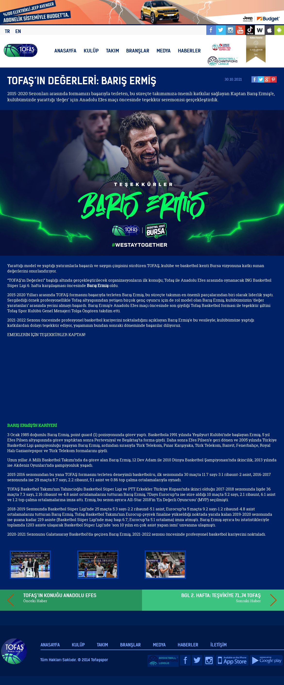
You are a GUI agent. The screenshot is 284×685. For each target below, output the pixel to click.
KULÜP (91, 51)
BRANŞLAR (137, 51)
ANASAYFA (65, 51)
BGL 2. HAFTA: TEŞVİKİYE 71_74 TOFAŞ (221, 595)
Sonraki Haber (248, 600)
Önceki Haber (35, 600)
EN (18, 31)
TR (7, 31)
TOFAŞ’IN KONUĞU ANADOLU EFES (59, 595)
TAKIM (112, 51)
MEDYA (164, 51)
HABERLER (189, 51)
